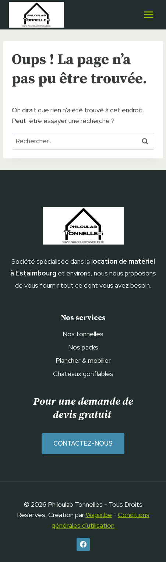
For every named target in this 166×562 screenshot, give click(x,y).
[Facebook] (83, 544)
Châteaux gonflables (83, 373)
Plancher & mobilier (83, 360)
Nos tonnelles (83, 334)
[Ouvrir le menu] (148, 14)
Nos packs (83, 347)
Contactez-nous (83, 443)
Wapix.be (99, 514)
